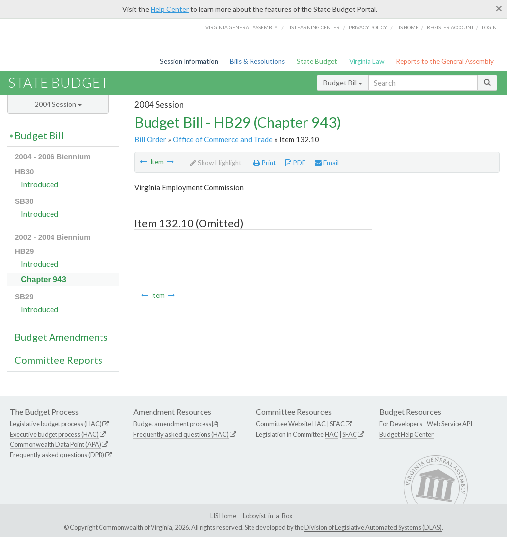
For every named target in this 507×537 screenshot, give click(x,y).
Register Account (450, 27)
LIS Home (223, 516)
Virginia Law (366, 61)
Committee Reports (58, 360)
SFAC (337, 424)
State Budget (317, 61)
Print (265, 163)
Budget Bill (342, 82)
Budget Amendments (61, 336)
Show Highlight (216, 163)
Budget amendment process (172, 424)
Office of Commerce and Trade (223, 139)
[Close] (499, 8)
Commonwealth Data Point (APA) (55, 444)
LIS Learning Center (313, 27)
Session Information (189, 61)
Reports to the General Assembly (445, 61)
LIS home (407, 27)
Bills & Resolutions (257, 61)
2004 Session (58, 104)
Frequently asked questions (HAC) (181, 434)
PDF (295, 163)
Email (327, 163)
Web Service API (449, 424)
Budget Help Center (406, 434)
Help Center (170, 9)
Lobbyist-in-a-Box (267, 516)
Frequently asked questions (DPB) (57, 455)
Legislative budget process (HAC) (55, 424)
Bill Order (150, 139)
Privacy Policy (368, 27)
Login (489, 27)
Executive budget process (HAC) (54, 434)
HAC (319, 424)
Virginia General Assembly (241, 27)
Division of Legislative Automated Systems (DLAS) (373, 527)
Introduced (39, 184)
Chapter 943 (43, 279)
